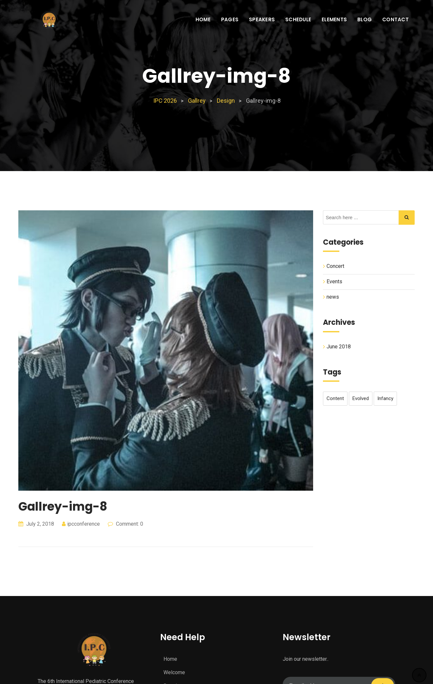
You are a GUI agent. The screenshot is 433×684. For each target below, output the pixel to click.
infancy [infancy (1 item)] (385, 398)
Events (334, 281)
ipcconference (83, 524)
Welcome (174, 672)
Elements (334, 19)
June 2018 (339, 346)
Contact (395, 19)
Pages (229, 19)
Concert (335, 266)
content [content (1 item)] (335, 398)
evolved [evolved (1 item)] (360, 398)
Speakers (262, 19)
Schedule (298, 19)
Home (203, 19)
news (333, 297)
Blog (364, 19)
